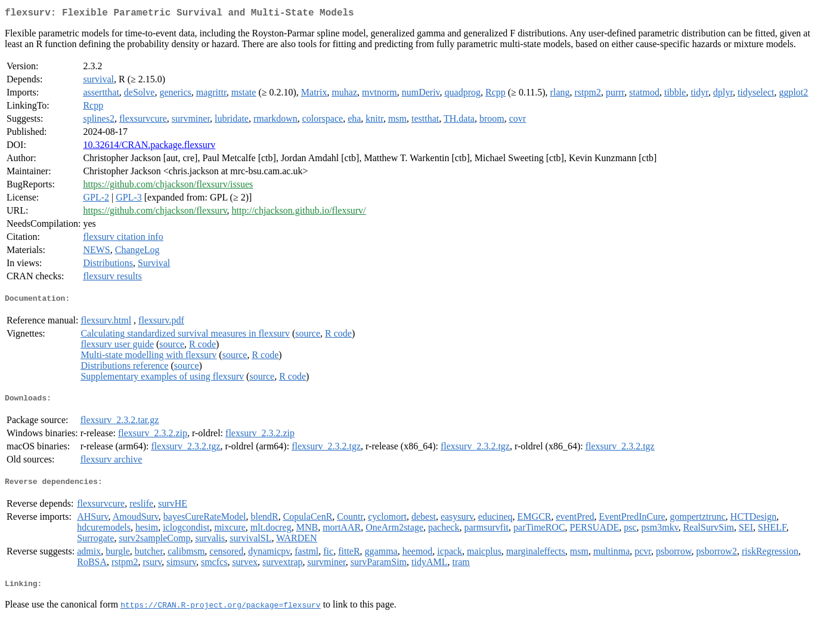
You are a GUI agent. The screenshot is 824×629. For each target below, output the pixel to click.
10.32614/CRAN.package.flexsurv (149, 147)
